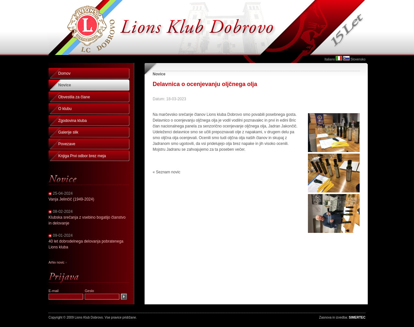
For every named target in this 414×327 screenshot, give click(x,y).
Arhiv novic (56, 262)
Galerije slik (68, 132)
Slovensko (358, 59)
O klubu (64, 108)
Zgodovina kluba (72, 120)
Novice (64, 85)
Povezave (66, 144)
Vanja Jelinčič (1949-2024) (71, 199)
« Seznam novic (166, 172)
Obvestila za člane (74, 97)
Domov (64, 73)
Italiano (329, 59)
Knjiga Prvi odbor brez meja (82, 156)
